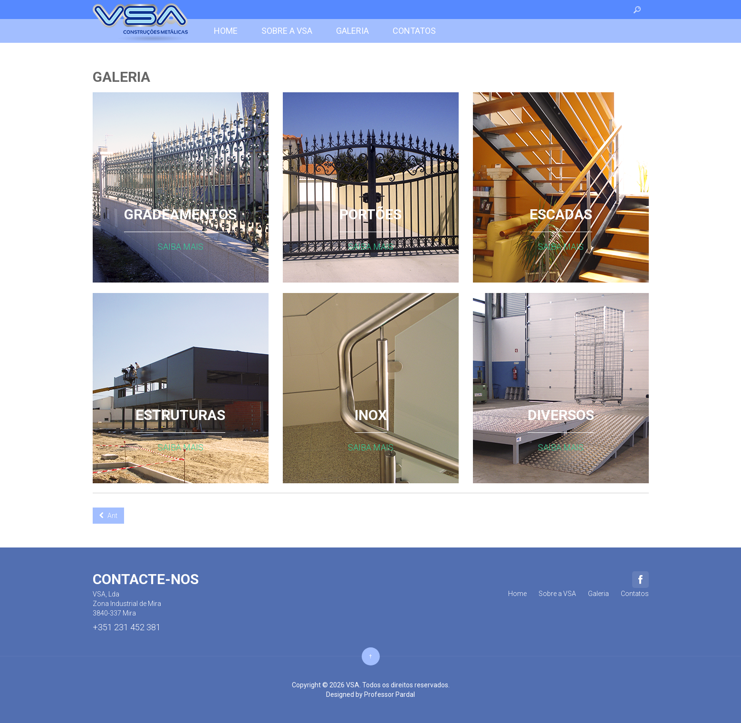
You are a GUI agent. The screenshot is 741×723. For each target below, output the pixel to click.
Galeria (121, 76)
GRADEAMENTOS (180, 216)
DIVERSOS (561, 416)
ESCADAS (560, 216)
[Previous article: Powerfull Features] (108, 516)
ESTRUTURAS (180, 416)
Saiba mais (180, 247)
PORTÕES (370, 216)
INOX (371, 416)
